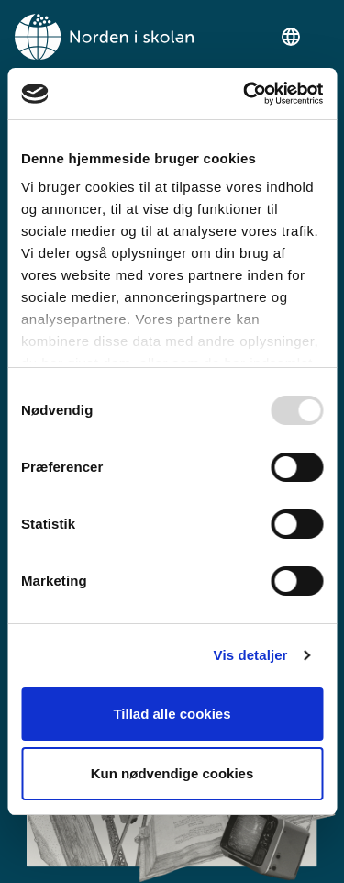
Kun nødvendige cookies (172, 773)
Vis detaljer (251, 655)
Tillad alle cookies (171, 713)
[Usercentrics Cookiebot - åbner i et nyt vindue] (245, 94)
